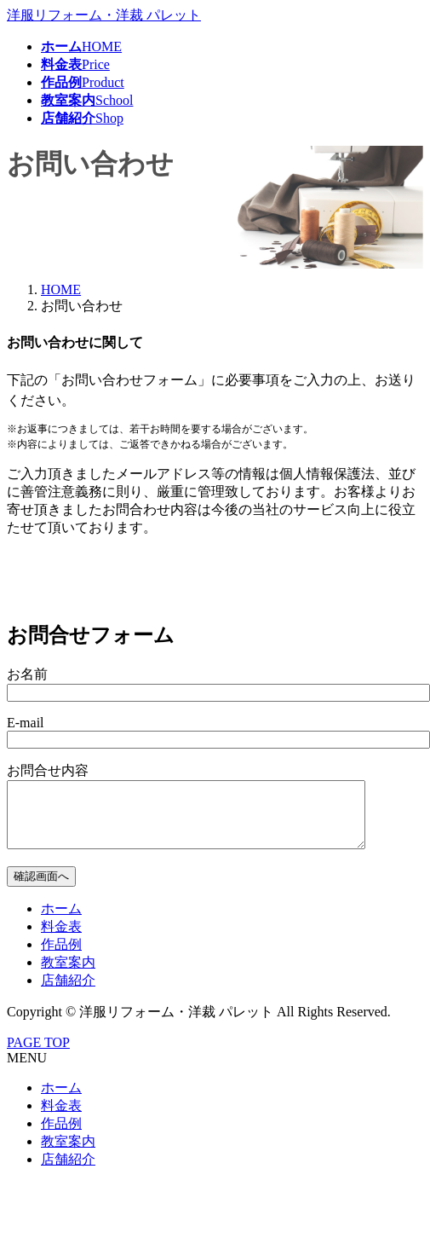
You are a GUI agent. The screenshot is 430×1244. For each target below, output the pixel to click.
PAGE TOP (38, 1055)
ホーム (61, 921)
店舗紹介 (68, 993)
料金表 (61, 939)
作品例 (61, 957)
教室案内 (68, 975)
